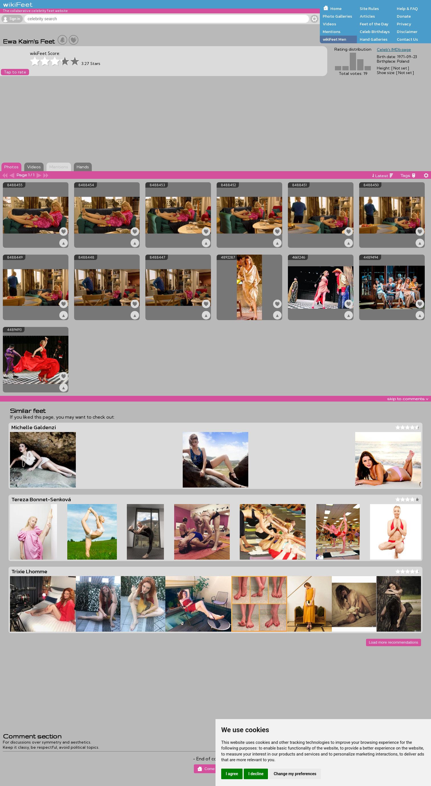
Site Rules (369, 8)
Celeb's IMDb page (394, 49)
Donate (404, 16)
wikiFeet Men (334, 39)
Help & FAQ (407, 8)
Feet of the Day (374, 24)
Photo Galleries (337, 16)
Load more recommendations (393, 642)
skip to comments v (407, 398)
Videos (329, 24)
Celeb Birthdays (375, 31)
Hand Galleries (373, 39)
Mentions (331, 31)
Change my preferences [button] (295, 773)
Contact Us (407, 39)
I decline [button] (255, 773)
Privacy (404, 24)
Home (335, 8)
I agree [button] (232, 773)
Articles (367, 16)
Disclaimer (407, 31)
